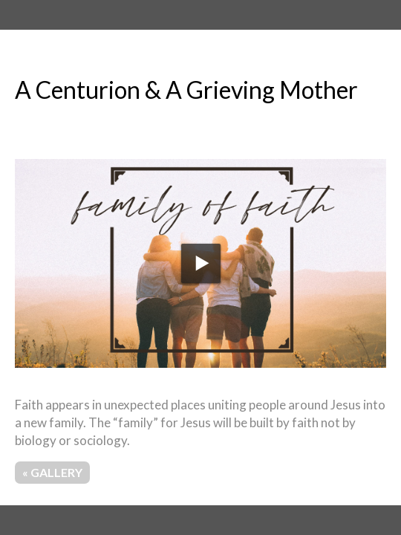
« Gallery (52, 472)
